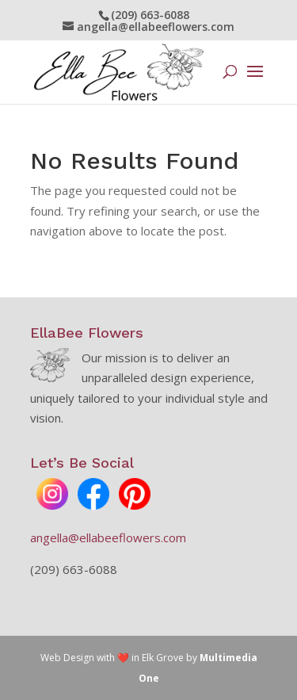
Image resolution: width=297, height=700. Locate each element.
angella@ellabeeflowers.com (108, 537)
